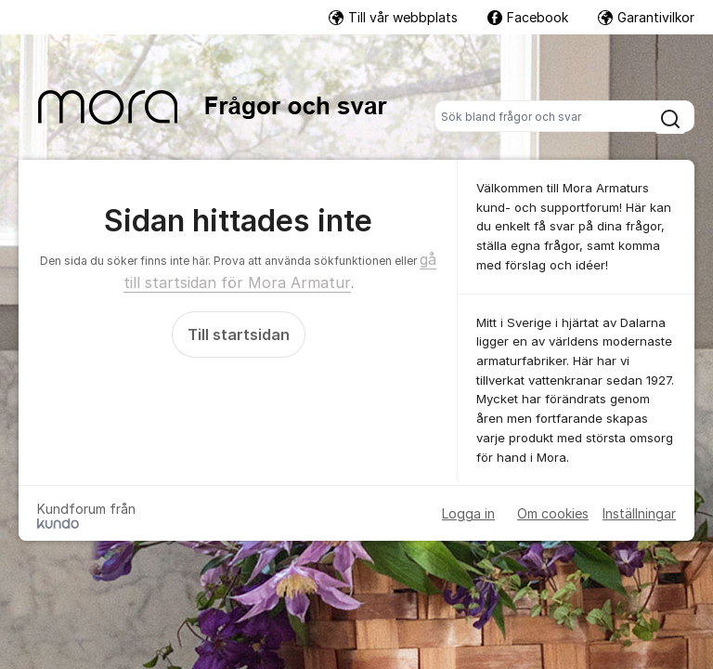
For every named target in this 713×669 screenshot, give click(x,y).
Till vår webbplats (393, 17)
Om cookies (553, 513)
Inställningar (639, 513)
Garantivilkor (646, 17)
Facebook (527, 17)
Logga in (468, 513)
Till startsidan (239, 334)
